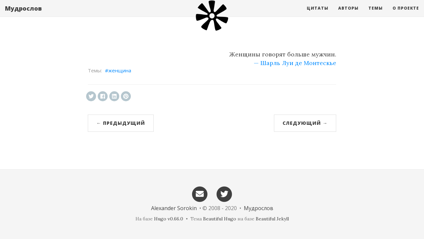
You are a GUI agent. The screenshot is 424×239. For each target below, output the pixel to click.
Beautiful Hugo (219, 219)
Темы (375, 15)
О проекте (406, 15)
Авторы (348, 15)
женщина (119, 70)
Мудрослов (23, 15)
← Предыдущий (120, 123)
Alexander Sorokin (174, 208)
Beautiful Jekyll (272, 219)
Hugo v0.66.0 (168, 219)
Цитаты (317, 15)
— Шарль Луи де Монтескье (295, 63)
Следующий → (305, 123)
